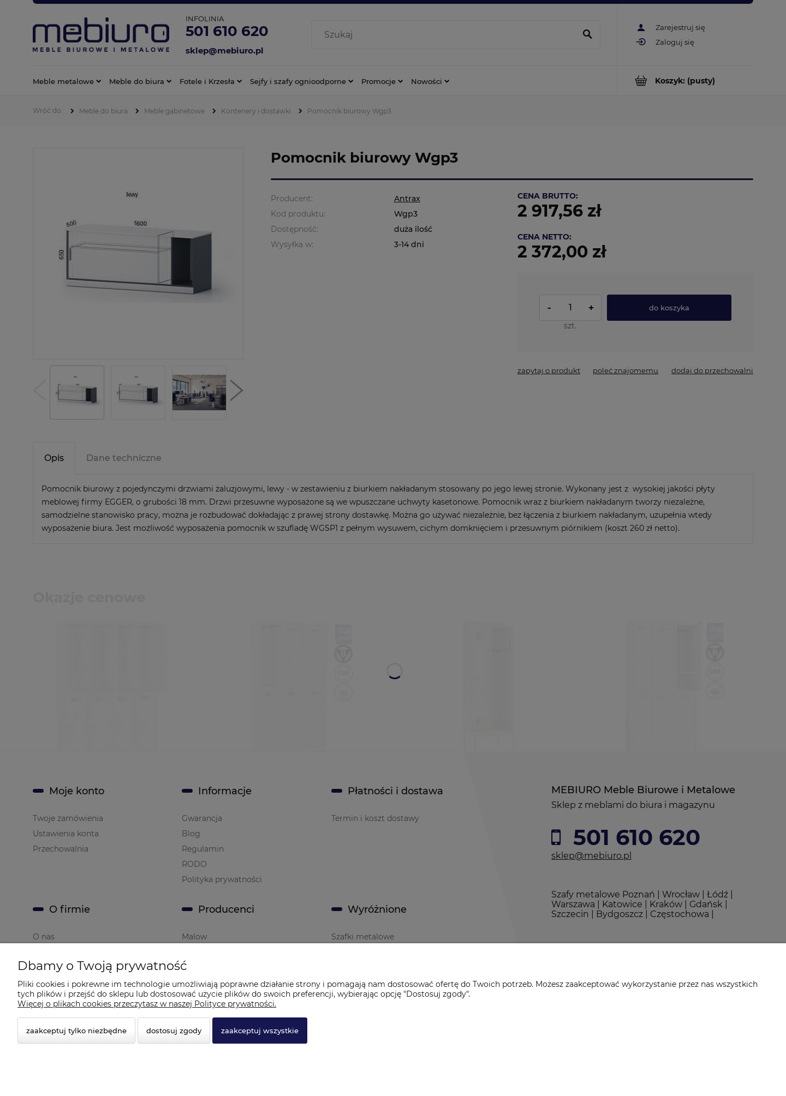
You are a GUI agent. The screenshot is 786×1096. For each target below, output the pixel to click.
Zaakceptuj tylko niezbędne (76, 1030)
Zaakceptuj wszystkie (260, 1030)
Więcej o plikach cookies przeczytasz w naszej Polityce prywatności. (146, 1004)
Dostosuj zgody (173, 1030)
